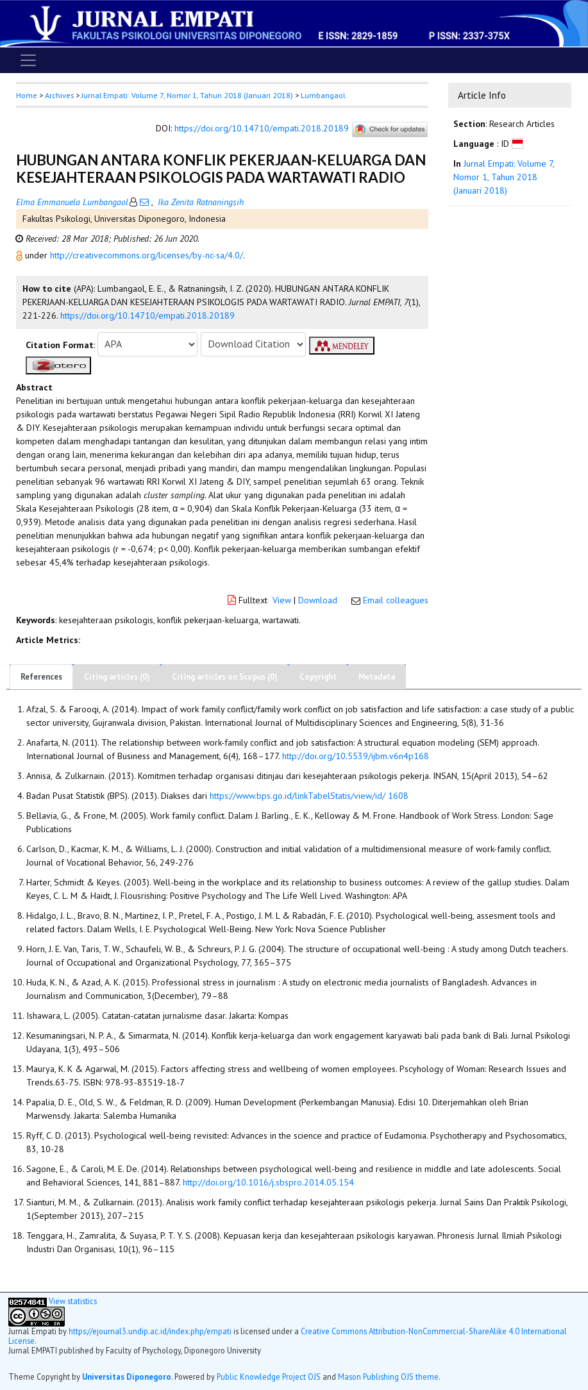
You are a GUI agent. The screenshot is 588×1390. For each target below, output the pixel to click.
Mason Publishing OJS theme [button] (388, 1376)
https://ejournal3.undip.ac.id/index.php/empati (150, 1331)
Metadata (376, 676)
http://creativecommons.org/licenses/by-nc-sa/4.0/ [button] (146, 255)
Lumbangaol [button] (323, 95)
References (41, 676)
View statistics (73, 1301)
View (282, 600)
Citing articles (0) (117, 676)
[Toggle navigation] (28, 60)
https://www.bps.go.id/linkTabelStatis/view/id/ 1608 (309, 795)
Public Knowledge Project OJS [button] (269, 1376)
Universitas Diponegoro (126, 1376)
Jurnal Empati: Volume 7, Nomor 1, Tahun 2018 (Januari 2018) (187, 95)
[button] (20, 255)
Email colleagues (395, 600)
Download (317, 600)
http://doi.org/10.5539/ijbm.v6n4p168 (355, 756)
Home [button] (26, 95)
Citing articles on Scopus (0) (225, 676)
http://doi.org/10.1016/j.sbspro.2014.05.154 (268, 1182)
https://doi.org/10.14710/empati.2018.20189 (261, 128)
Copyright (318, 676)
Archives (59, 95)
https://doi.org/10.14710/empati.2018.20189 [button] (147, 315)
